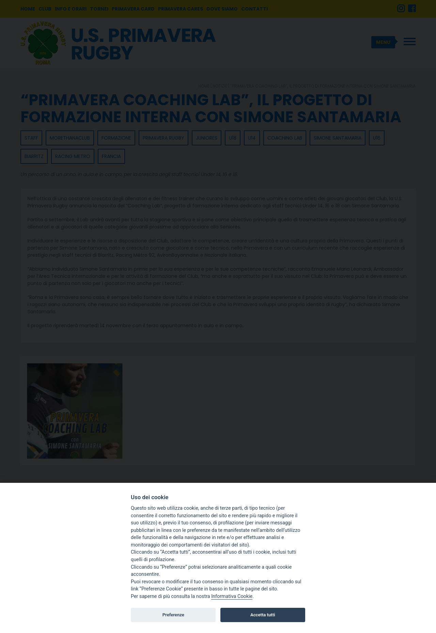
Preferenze (173, 614)
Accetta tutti (262, 614)
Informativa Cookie (231, 596)
